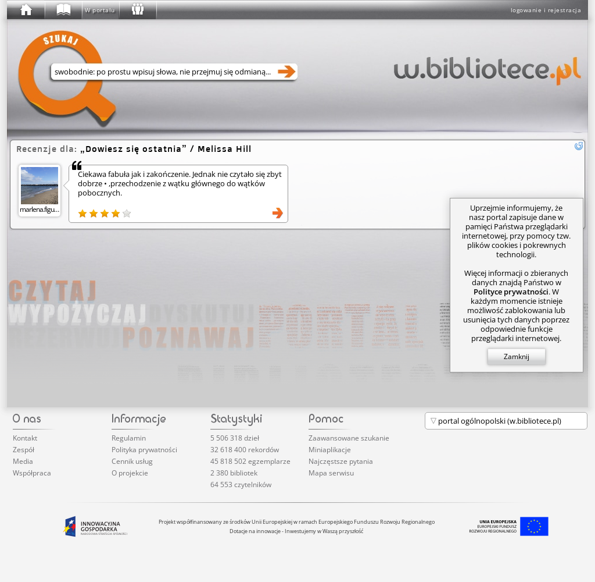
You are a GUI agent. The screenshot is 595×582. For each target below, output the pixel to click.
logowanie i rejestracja (546, 10)
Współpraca (32, 473)
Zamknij (516, 356)
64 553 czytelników (240, 484)
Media (23, 461)
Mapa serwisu (331, 473)
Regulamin (129, 438)
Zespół (23, 450)
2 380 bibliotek (233, 473)
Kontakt (25, 438)
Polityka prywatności (144, 450)
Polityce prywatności (511, 291)
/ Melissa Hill (166, 148)
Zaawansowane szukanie (349, 438)
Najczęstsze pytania (341, 461)
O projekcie (130, 473)
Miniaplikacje (330, 450)
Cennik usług (132, 461)
